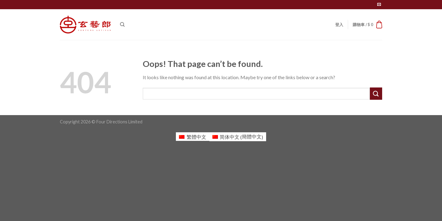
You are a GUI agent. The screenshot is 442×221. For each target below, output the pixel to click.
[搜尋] (122, 24)
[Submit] (376, 93)
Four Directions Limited (119, 121)
